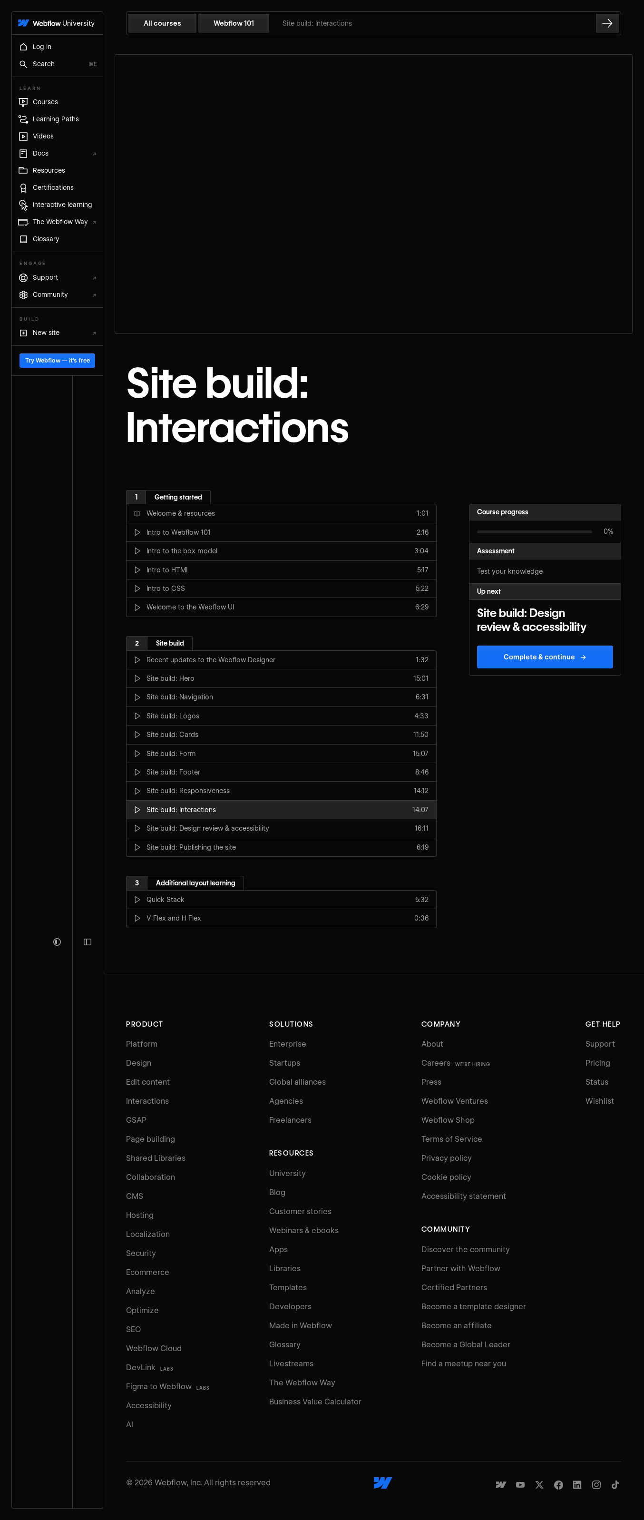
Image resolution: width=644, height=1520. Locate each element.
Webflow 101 (260, 23)
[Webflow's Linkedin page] (577, 1470)
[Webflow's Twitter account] (539, 1470)
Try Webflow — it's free (70, 1472)
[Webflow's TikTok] (615, 1470)
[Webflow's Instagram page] (596, 1470)
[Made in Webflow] (501, 1470)
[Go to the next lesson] (607, 23)
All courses (188, 23)
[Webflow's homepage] (396, 1468)
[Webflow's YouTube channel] (520, 1470)
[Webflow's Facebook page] (558, 1470)
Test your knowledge (510, 556)
